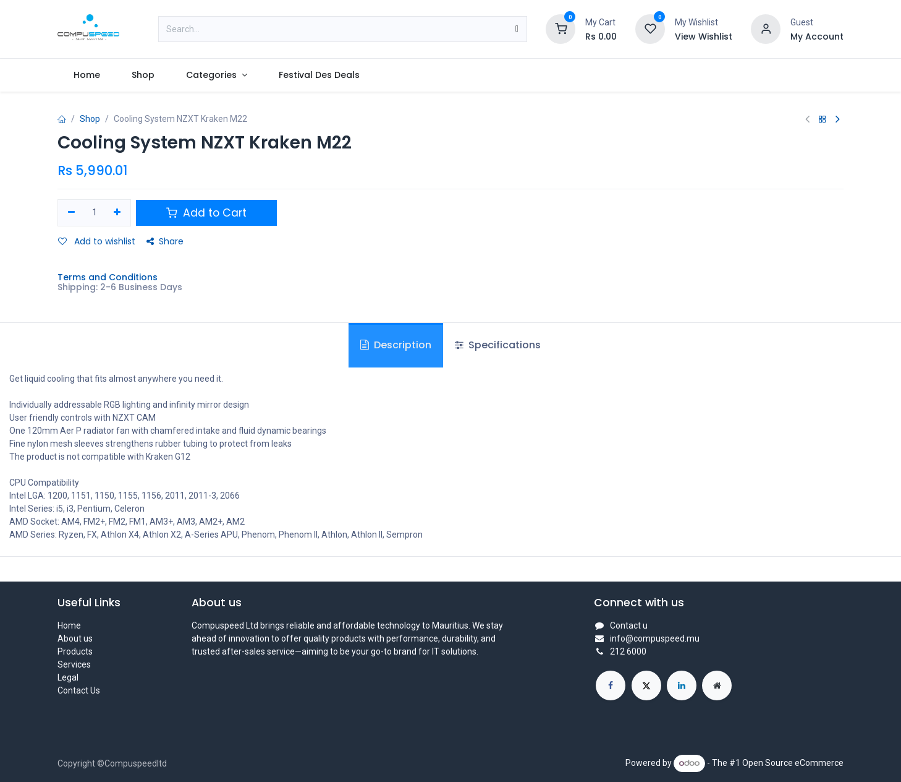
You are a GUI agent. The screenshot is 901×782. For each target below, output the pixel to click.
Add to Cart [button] (206, 212)
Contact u (629, 625)
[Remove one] (71, 213)
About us (75, 638)
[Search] (517, 29)
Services (74, 664)
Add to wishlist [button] (96, 241)
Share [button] (165, 241)
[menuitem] (86, 75)
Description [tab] (395, 345)
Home (69, 625)
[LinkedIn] (681, 685)
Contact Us (78, 690)
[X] (646, 685)
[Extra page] (717, 685)
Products (75, 651)
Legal (67, 677)
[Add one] (117, 213)
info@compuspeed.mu (655, 638)
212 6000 (628, 651)
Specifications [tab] (498, 345)
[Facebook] (610, 685)
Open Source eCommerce (793, 763)
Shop (90, 119)
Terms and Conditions (107, 277)
